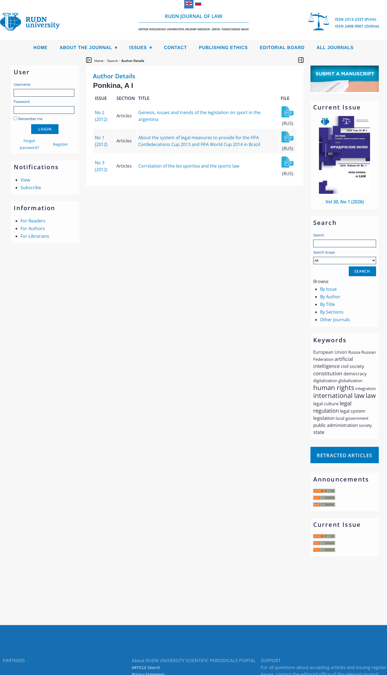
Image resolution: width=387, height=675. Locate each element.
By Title (327, 304)
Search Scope (344, 257)
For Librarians (34, 236)
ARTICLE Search (146, 667)
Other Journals (335, 320)
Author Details (132, 60)
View (25, 180)
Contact (175, 47)
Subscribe (30, 188)
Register (60, 144)
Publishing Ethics (223, 47)
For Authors (32, 228)
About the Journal (86, 47)
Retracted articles (344, 455)
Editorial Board (282, 47)
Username (22, 84)
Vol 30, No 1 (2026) (345, 202)
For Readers (32, 221)
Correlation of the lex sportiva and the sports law (188, 166)
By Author (330, 297)
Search (318, 235)
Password (22, 101)
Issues (138, 47)
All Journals (335, 47)
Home (40, 47)
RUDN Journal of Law (193, 22)
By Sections (332, 312)
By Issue (328, 289)
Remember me (30, 118)
